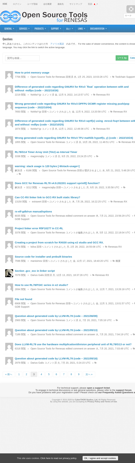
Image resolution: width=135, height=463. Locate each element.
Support (57, 27)
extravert (36, 201)
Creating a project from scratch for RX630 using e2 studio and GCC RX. (59, 242)
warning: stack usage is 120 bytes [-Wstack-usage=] (47, 166)
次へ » (89, 374)
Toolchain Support (125, 76)
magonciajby (37, 156)
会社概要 (47, 3)
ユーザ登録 (32, 3)
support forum (124, 390)
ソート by (122, 58)
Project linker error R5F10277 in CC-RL (39, 228)
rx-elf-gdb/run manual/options (33, 211)
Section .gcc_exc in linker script (35, 270)
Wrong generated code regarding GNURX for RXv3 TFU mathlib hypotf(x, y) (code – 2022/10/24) (74, 137)
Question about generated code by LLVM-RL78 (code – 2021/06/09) (56, 315)
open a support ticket (98, 388)
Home (5, 3)
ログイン (17, 3)
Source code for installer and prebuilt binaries (43, 256)
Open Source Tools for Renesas (48, 76)
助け (70, 27)
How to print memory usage (32, 72)
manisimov (36, 260)
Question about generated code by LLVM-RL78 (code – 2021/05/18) (56, 358)
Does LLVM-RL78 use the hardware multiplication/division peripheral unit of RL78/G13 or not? (73, 344)
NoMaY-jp (36, 94)
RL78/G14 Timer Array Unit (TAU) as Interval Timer (46, 151)
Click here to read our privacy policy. (58, 458)
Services (25, 27)
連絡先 (60, 3)
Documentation (99, 27)
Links (82, 27)
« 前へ (8, 374)
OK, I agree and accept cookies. (100, 458)
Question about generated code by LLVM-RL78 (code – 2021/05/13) (56, 330)
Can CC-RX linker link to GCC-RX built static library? (47, 197)
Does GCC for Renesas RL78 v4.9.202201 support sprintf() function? (57, 183)
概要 (118, 260)
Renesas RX (103, 94)
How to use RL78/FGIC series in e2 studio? (41, 284)
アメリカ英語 (57, 44)
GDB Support (22, 219)
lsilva (33, 246)
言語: (94, 3)
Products (41, 27)
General (10, 27)
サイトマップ (76, 3)
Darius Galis (37, 275)
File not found (23, 299)
